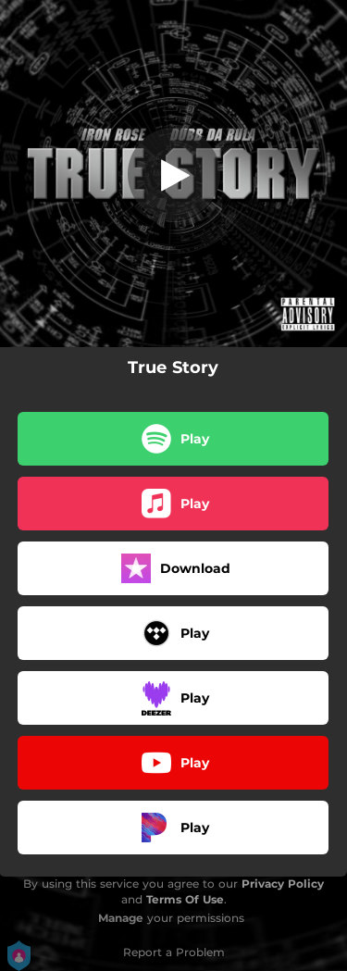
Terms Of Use (185, 899)
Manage (120, 918)
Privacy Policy (283, 883)
